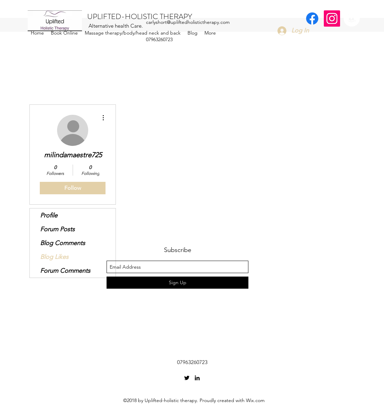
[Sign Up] (177, 283)
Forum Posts (57, 229)
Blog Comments (62, 243)
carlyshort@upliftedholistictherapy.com (188, 22)
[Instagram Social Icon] (332, 18)
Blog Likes (54, 257)
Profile (48, 215)
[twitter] (186, 377)
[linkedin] (197, 377)
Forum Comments (65, 270)
